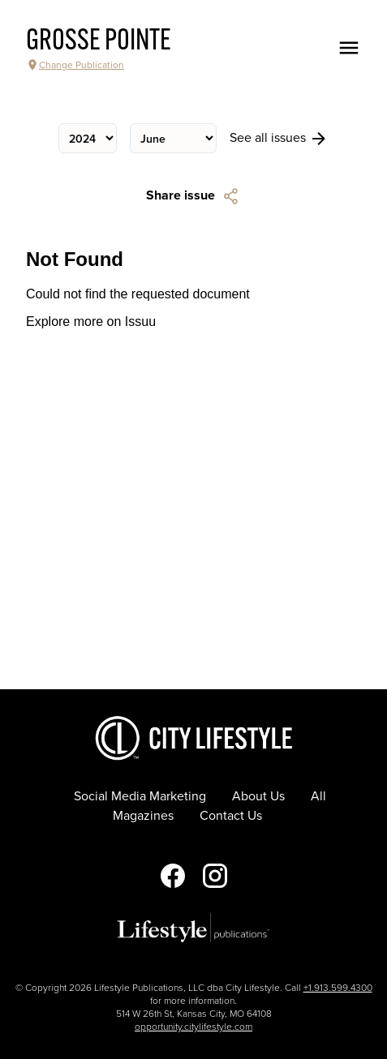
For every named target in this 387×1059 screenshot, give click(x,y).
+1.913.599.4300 (337, 987)
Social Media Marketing (140, 796)
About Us (258, 796)
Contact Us (231, 816)
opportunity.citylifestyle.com (193, 1026)
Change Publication (75, 64)
